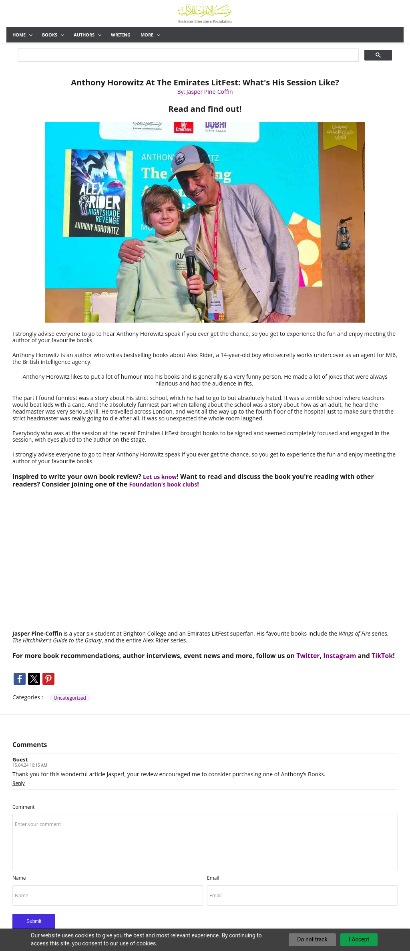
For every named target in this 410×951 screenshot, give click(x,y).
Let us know (160, 477)
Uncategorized (70, 698)
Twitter (308, 655)
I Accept (359, 939)
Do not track (312, 939)
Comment (23, 807)
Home (22, 34)
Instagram (339, 655)
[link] (205, 124)
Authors (87, 34)
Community (225, 34)
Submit (33, 921)
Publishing (154, 34)
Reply (18, 783)
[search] (187, 55)
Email (213, 877)
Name (19, 877)
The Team (262, 34)
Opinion (187, 34)
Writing (121, 34)
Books (53, 34)
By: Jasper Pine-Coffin (205, 91)
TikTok (382, 655)
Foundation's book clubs (163, 484)
